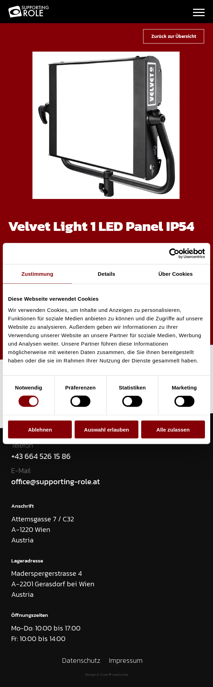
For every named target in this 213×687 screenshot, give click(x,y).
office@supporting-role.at (55, 482)
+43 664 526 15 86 (41, 456)
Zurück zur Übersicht (173, 36)
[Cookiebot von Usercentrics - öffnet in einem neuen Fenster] (174, 253)
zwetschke (120, 674)
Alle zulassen (173, 429)
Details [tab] (106, 274)
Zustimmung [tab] (37, 274)
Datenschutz (81, 660)
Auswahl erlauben (106, 429)
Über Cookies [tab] (175, 274)
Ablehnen (40, 429)
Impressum (126, 660)
